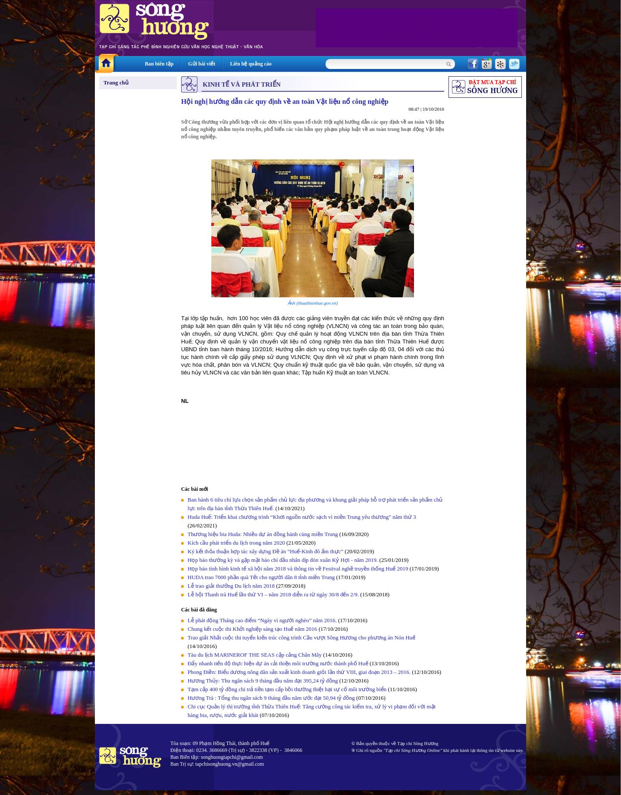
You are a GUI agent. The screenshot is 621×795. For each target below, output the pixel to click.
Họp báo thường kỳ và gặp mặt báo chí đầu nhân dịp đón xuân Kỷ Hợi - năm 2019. (284, 560)
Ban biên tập (159, 64)
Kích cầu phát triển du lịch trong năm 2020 (237, 542)
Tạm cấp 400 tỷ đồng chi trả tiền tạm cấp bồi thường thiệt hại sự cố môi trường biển (287, 689)
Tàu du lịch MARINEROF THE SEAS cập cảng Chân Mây (255, 655)
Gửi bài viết (201, 64)
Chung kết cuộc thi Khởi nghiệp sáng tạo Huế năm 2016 (252, 629)
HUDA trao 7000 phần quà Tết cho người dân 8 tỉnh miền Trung (261, 577)
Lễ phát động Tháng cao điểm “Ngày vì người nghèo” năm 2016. (262, 620)
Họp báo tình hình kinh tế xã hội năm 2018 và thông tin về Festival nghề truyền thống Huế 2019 (298, 568)
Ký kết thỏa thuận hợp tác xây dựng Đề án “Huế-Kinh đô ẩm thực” (265, 551)
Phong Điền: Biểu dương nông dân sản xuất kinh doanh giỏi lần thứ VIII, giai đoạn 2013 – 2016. (299, 672)
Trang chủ (116, 82)
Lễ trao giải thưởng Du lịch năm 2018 (232, 586)
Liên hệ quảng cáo (250, 64)
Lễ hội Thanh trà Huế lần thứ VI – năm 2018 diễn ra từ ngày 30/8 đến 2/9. (274, 594)
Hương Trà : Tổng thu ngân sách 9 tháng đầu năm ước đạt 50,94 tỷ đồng (271, 698)
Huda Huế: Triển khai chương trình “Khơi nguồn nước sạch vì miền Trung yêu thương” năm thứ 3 (302, 517)
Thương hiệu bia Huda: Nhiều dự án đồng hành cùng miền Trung (263, 534)
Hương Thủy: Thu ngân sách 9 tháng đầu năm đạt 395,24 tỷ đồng (263, 680)
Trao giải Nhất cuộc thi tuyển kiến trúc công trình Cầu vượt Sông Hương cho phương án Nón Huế (301, 637)
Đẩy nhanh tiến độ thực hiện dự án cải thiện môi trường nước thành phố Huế (278, 663)
